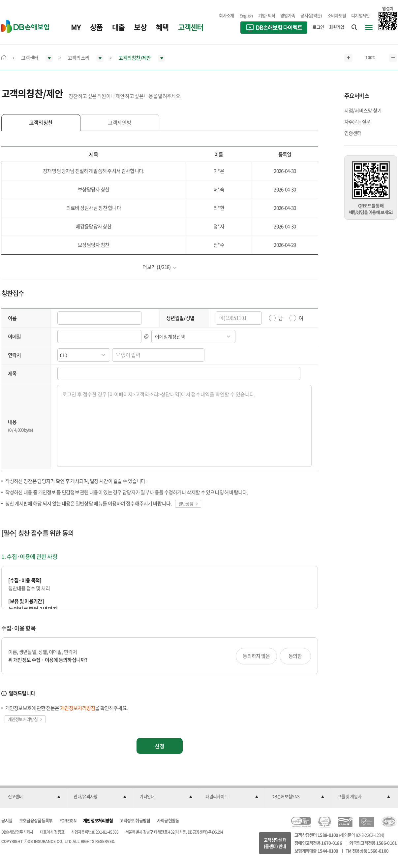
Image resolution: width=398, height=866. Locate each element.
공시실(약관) (311, 15)
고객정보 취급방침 (135, 820)
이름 (12, 318)
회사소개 (226, 15)
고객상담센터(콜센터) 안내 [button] (275, 843)
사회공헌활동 (168, 820)
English (246, 15)
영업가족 (287, 15)
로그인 (318, 27)
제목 (12, 373)
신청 (160, 746)
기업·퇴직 (266, 15)
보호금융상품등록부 (36, 820)
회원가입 (336, 27)
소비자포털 (336, 15)
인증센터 (353, 133)
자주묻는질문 (357, 121)
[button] (34, 797)
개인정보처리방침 (98, 820)
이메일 (14, 336)
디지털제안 (360, 15)
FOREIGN (68, 820)
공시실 (7, 820)
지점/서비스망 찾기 (363, 110)
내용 (12, 422)
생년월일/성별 (180, 318)
